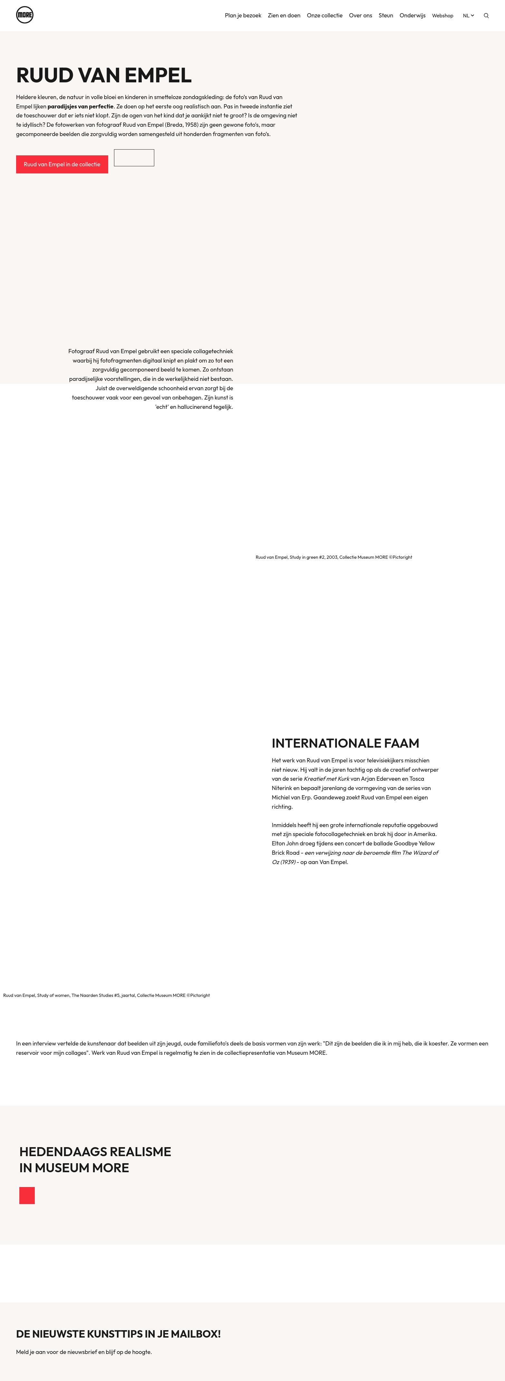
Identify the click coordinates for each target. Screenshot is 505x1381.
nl (469, 15)
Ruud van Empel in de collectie (62, 164)
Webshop (442, 15)
